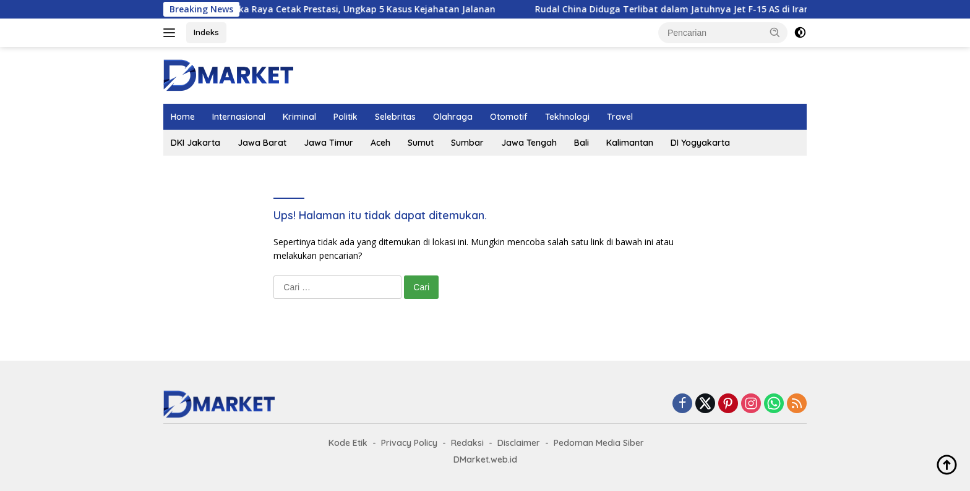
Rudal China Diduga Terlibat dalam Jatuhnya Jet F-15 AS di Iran (685, 9)
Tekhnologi (567, 116)
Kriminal (299, 116)
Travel (620, 116)
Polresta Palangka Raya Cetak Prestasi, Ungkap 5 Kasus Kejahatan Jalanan (346, 9)
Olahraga (453, 116)
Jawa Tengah (529, 142)
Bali (581, 142)
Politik (345, 116)
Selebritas (395, 116)
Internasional (238, 116)
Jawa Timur (328, 142)
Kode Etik (347, 442)
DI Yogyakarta (700, 142)
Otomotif (509, 116)
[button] (775, 32)
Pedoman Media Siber (599, 442)
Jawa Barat (262, 142)
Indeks (206, 32)
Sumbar (467, 142)
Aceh (380, 142)
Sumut (421, 142)
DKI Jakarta (195, 142)
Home (183, 116)
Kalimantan (629, 142)
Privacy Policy (409, 442)
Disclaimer (518, 442)
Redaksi (467, 442)
